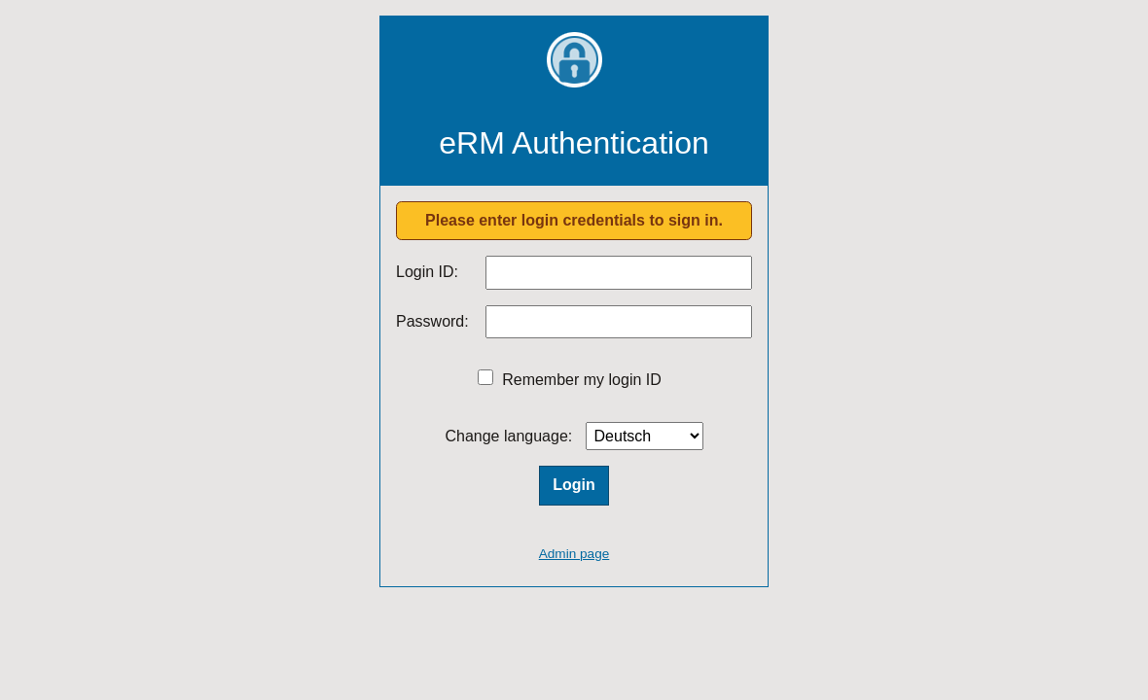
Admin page (574, 553)
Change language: (508, 436)
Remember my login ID (582, 379)
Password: (432, 321)
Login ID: (427, 271)
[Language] (644, 436)
